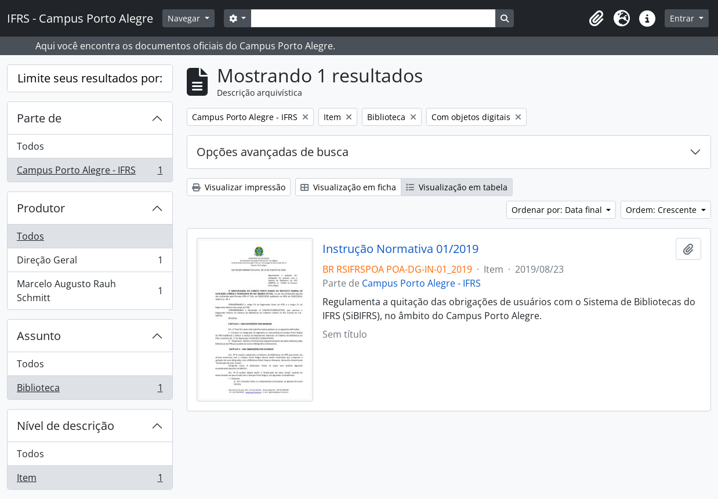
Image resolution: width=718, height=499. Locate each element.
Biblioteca (89, 390)
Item (89, 480)
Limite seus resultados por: (89, 78)
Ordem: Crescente (662, 209)
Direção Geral (89, 262)
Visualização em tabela (456, 187)
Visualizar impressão (238, 187)
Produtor (41, 208)
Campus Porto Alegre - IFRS (89, 172)
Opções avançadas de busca (273, 152)
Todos (30, 146)
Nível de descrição (65, 425)
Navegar (185, 18)
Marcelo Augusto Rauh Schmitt (89, 290)
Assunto (39, 335)
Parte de (39, 118)
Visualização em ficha (348, 187)
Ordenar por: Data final (558, 209)
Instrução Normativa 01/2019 (400, 249)
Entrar (683, 18)
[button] (596, 18)
